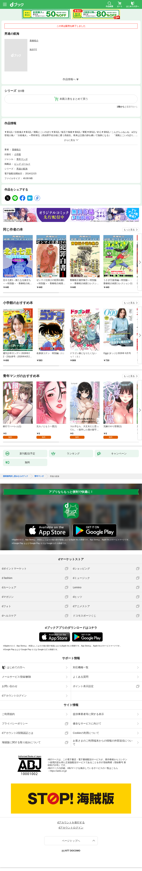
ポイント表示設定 (83, 686)
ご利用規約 (8, 714)
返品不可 (33, 49)
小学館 (17, 154)
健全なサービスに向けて (87, 723)
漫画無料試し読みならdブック (15, 476)
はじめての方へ (13, 667)
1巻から (121, 107)
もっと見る (129, 229)
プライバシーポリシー (15, 723)
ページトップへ (71, 840)
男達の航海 (22, 168)
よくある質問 (80, 676)
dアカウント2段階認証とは (17, 732)
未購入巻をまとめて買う (74, 98)
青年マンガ (22, 159)
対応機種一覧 (80, 667)
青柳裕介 (34, 40)
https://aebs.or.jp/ (58, 771)
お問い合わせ (9, 686)
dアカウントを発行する (71, 822)
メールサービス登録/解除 (16, 676)
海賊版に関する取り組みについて (21, 742)
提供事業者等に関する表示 (88, 714)
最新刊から (132, 107)
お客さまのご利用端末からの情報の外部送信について (102, 742)
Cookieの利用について (86, 732)
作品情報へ (69, 79)
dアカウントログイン (14, 695)
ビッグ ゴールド (22, 164)
